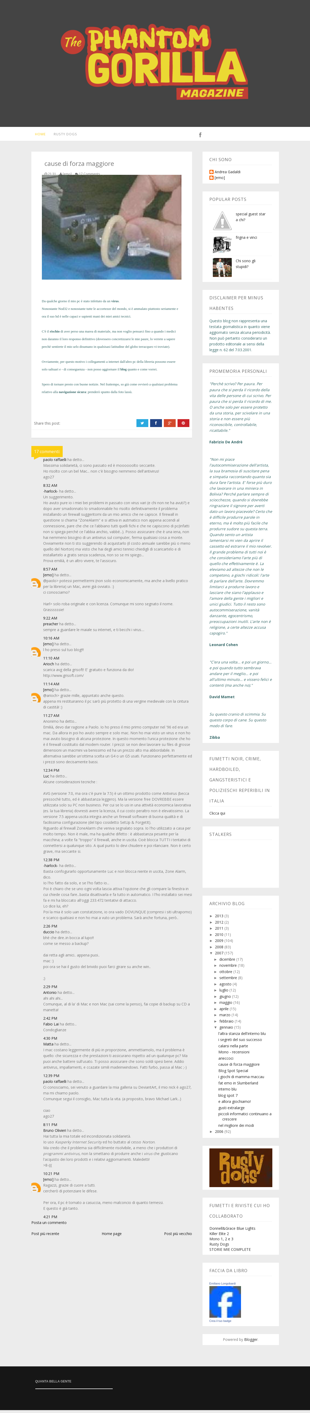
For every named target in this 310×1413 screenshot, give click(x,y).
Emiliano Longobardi (222, 1286)
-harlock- (50, 494)
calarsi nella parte (233, 1048)
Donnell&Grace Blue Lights (232, 1231)
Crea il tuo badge (220, 1323)
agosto (226, 986)
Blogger (251, 1342)
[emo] (48, 577)
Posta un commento (49, 1225)
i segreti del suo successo (240, 1042)
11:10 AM (51, 660)
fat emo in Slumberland (238, 1085)
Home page (112, 1236)
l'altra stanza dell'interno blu (242, 1036)
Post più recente (45, 1236)
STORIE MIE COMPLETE (230, 1252)
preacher (50, 626)
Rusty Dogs (63, 135)
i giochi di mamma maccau (241, 1079)
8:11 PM (50, 1127)
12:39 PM (51, 1078)
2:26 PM (50, 928)
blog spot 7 (228, 1098)
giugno (225, 999)
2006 (219, 1134)
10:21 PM (51, 1176)
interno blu (227, 1091)
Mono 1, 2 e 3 (221, 1241)
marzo (225, 1017)
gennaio (226, 1030)
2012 (219, 925)
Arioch (48, 666)
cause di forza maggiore (239, 1067)
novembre (228, 968)
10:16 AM (51, 640)
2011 (219, 931)
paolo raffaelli (54, 462)
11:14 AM (51, 686)
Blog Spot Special (233, 1073)
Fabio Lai (51, 1026)
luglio (224, 992)
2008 (219, 949)
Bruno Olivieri (54, 1133)
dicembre (227, 962)
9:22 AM (50, 620)
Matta (48, 1046)
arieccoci (225, 1061)
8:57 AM (50, 571)
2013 (219, 918)
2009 (219, 943)
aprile (224, 1011)
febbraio (227, 1024)
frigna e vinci (246, 240)
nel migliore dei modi (236, 1128)
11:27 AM (51, 718)
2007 (219, 955)
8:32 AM (50, 488)
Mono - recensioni (233, 1054)
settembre (228, 980)
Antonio (50, 995)
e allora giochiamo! (234, 1104)
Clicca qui (217, 816)
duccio (48, 934)
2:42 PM (50, 1021)
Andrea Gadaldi (227, 175)
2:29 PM (50, 989)
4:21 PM (50, 1219)
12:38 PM (51, 862)
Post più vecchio (178, 1236)
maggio (226, 1005)
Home (37, 135)
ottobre (226, 974)
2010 (219, 937)
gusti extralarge (231, 1110)
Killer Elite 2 (219, 1236)
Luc (46, 778)
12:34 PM (51, 773)
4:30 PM (50, 1041)
